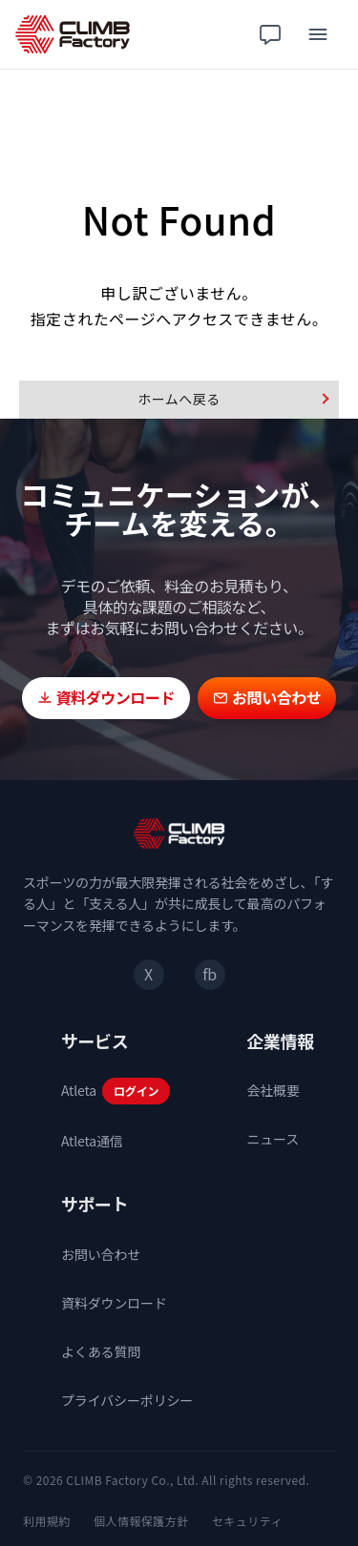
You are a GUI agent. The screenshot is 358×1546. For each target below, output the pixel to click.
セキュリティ (247, 1521)
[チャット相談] (270, 34)
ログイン (136, 1090)
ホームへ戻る (178, 398)
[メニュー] (318, 34)
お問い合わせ (100, 1254)
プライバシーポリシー (127, 1400)
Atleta (78, 1090)
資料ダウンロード (114, 1302)
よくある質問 (100, 1351)
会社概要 (272, 1090)
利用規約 (47, 1521)
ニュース (272, 1138)
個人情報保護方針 (141, 1521)
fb (209, 973)
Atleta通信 (92, 1140)
